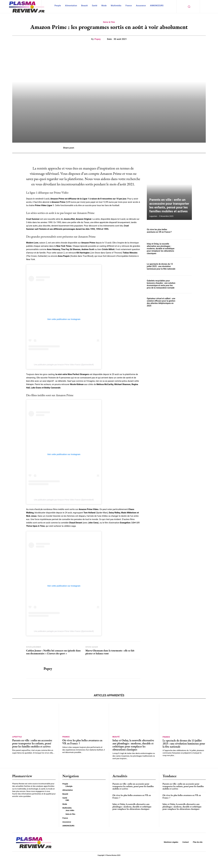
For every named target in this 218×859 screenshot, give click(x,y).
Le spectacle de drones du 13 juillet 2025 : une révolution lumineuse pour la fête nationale (161, 266)
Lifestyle (17, 737)
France (66, 737)
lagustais (153, 216)
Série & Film (109, 22)
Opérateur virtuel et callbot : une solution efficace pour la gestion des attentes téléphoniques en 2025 (161, 302)
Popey (98, 39)
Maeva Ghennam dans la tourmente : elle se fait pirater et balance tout (109, 652)
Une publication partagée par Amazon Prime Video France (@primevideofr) (64, 364)
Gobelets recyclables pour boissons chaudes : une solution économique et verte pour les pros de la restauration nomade (161, 284)
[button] (189, 6)
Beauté (116, 737)
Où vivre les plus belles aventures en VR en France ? (161, 230)
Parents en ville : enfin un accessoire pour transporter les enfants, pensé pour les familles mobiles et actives (169, 206)
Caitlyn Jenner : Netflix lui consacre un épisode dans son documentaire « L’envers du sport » (53, 652)
